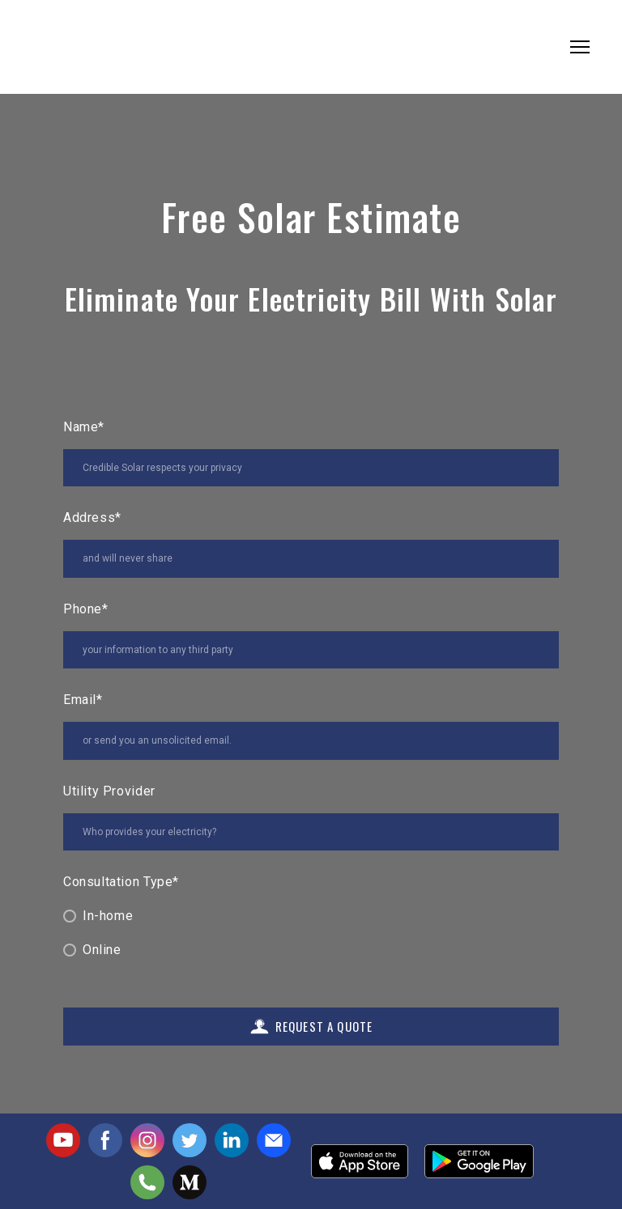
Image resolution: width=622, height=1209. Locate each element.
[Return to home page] (80, 47)
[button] (63, 1140)
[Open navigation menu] (580, 47)
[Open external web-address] (359, 1161)
